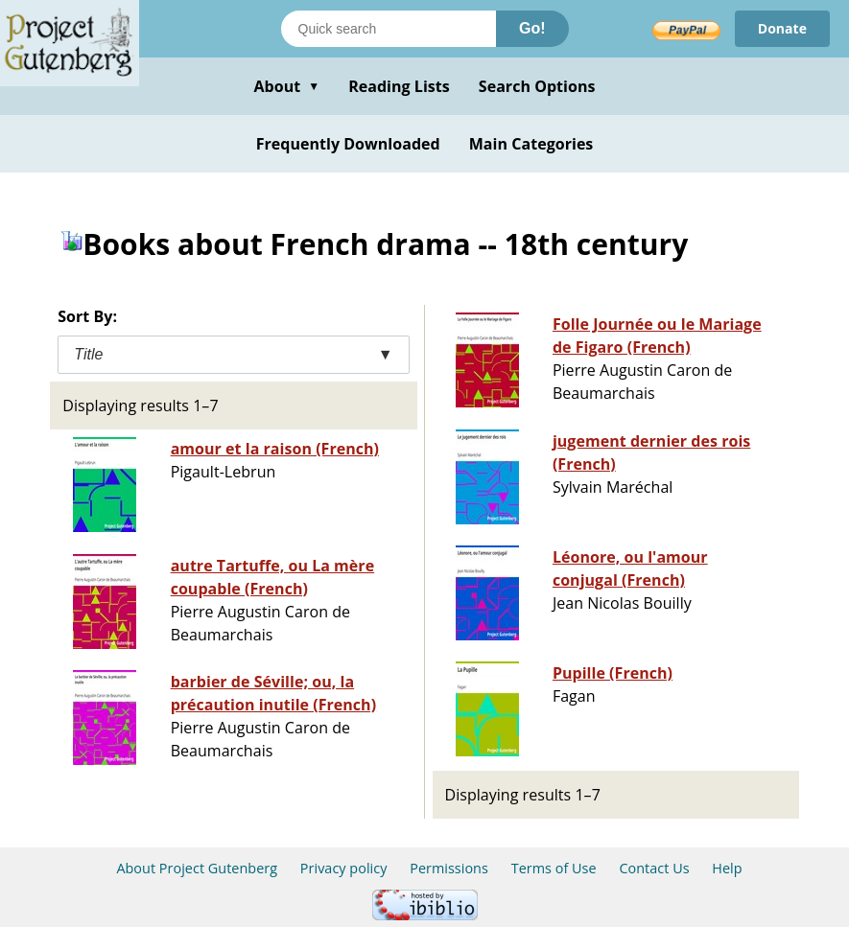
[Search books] (388, 29)
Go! (532, 28)
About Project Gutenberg (196, 868)
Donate (782, 28)
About (286, 86)
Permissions (449, 868)
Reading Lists (399, 86)
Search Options (537, 86)
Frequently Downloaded (348, 143)
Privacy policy (344, 868)
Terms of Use (554, 868)
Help (727, 868)
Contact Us (654, 868)
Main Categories (531, 143)
